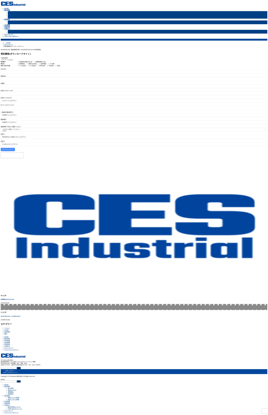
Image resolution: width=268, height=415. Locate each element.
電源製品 (11, 17)
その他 (6, 330)
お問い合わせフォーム (15, 32)
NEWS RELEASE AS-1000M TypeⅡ (10, 316)
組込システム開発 (13, 23)
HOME (6, 337)
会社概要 (7, 342)
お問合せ (7, 346)
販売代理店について (14, 30)
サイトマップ (8, 348)
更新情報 (7, 344)
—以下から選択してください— (133, 129)
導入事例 (11, 12)
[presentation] (12, 155)
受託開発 (7, 332)
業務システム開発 (13, 21)
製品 (5, 333)
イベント (7, 328)
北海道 (133, 131)
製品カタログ (12, 14)
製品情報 (7, 338)
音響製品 (11, 15)
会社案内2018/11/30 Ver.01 (7, 299)
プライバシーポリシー (11, 350)
